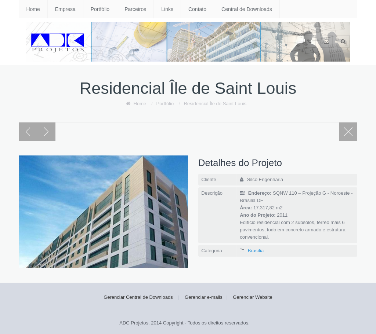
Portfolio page (348, 131)
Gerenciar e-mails (204, 297)
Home (33, 9)
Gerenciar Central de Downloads (138, 297)
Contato (197, 9)
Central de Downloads (246, 9)
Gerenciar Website (252, 297)
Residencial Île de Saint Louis (215, 103)
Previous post (28, 131)
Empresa (65, 9)
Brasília (256, 250)
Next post (46, 131)
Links (167, 9)
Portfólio (100, 9)
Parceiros (135, 9)
